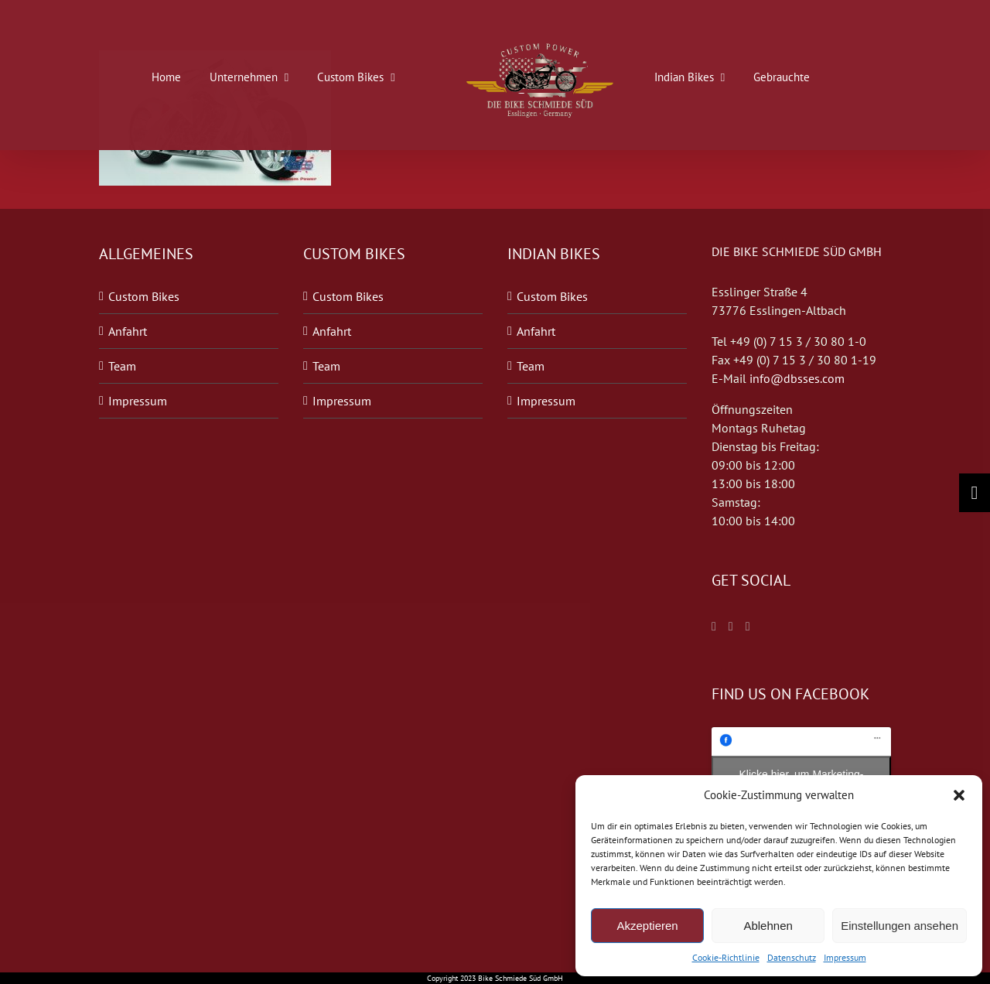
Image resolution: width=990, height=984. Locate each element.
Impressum (845, 957)
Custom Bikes (143, 296)
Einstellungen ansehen (899, 925)
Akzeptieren (647, 925)
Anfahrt (127, 331)
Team (122, 366)
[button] (959, 795)
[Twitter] (731, 626)
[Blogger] (748, 626)
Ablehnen (767, 925)
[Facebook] (714, 626)
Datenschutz (791, 957)
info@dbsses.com (797, 378)
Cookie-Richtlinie (726, 957)
